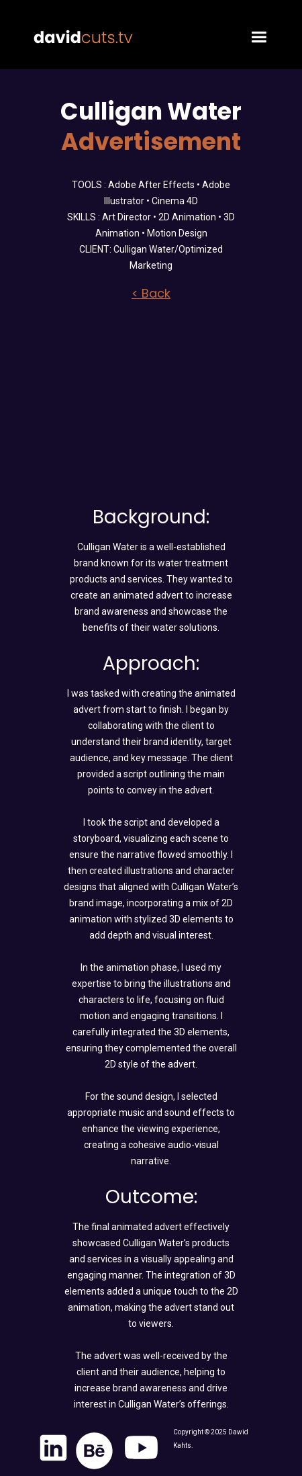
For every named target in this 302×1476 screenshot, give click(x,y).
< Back (151, 293)
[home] (80, 28)
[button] (255, 34)
